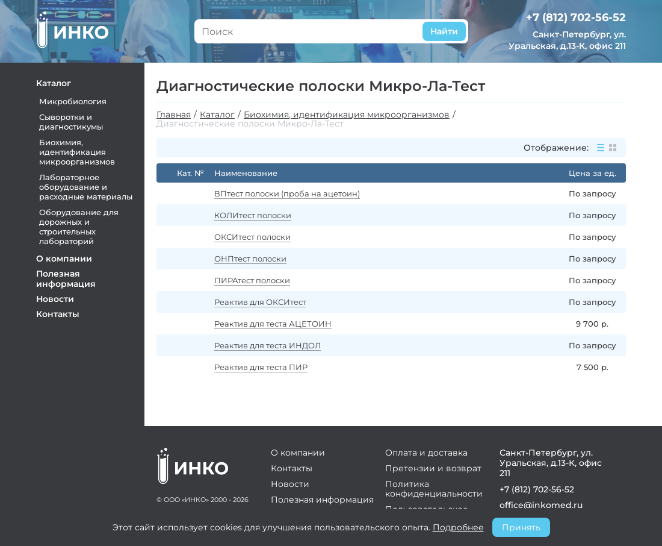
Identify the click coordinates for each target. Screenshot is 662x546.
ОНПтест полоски (250, 258)
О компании (64, 258)
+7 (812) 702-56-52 (576, 17)
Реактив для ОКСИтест (260, 302)
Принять (521, 527)
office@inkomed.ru (540, 505)
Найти (444, 31)
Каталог (53, 83)
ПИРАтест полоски (252, 280)
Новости (55, 298)
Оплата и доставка (426, 452)
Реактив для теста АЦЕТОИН (273, 323)
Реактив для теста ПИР (261, 367)
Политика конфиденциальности (434, 489)
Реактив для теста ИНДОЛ (267, 345)
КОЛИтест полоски (252, 215)
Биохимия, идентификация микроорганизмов (77, 151)
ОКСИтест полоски (252, 237)
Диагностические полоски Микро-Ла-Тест (250, 123)
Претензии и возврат (433, 468)
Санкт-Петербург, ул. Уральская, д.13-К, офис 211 (567, 40)
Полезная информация (66, 278)
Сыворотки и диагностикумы (71, 121)
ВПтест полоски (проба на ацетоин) (287, 193)
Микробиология (73, 101)
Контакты (57, 314)
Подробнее (458, 527)
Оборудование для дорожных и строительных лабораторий (79, 226)
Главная (173, 114)
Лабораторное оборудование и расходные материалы (85, 186)
